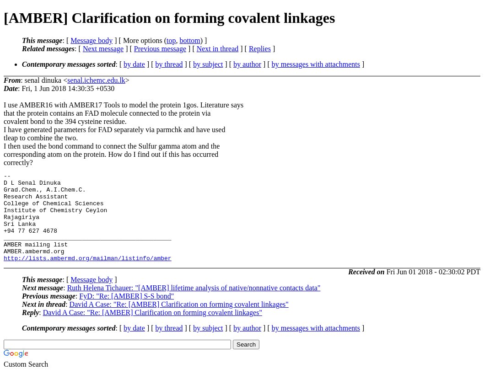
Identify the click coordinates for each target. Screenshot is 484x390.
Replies (260, 49)
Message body (91, 40)
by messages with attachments (316, 64)
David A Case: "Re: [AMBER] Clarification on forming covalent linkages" (179, 322)
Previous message (160, 49)
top (171, 40)
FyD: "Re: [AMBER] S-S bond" (126, 314)
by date (134, 64)
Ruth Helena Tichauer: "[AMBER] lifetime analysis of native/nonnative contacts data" (194, 306)
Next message (103, 49)
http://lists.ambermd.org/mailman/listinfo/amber (88, 276)
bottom (189, 40)
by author (247, 64)
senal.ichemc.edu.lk (96, 80)
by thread (169, 64)
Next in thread (218, 49)
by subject (208, 64)
